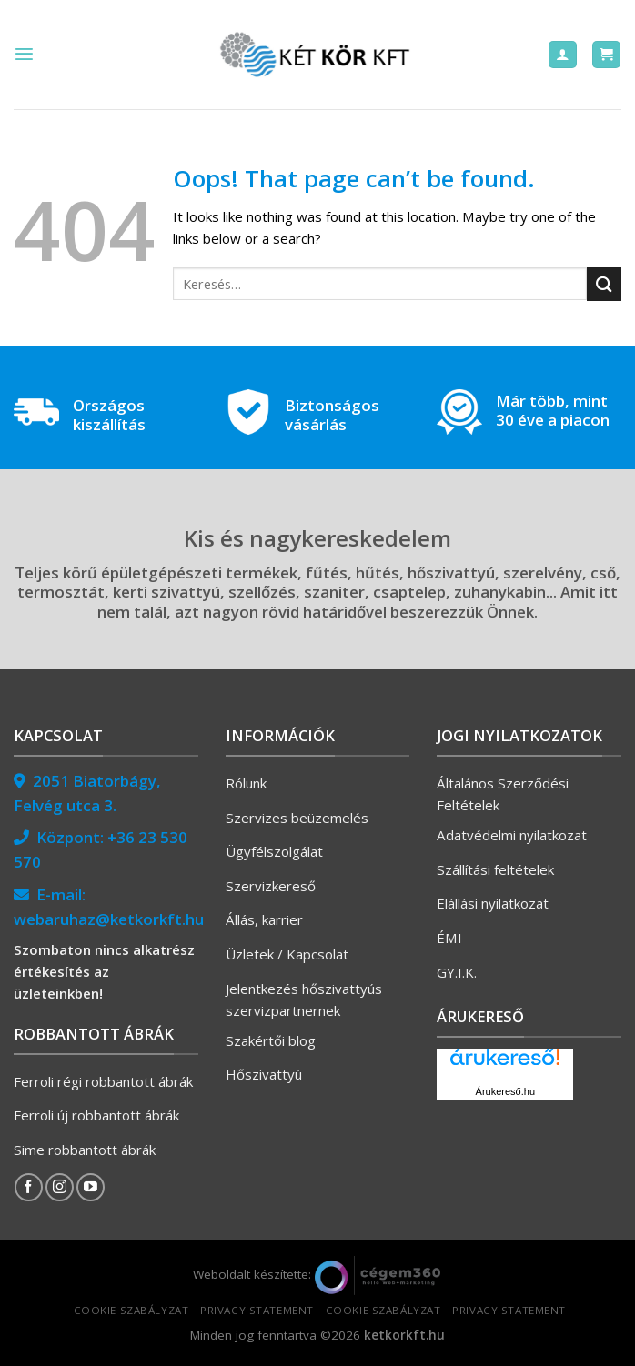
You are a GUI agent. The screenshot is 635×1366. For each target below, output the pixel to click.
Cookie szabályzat (131, 1310)
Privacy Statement (257, 1310)
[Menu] (24, 54)
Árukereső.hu (505, 1091)
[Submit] (604, 284)
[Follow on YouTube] (90, 1187)
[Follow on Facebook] (29, 1187)
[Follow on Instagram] (59, 1187)
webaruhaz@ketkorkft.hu (109, 919)
